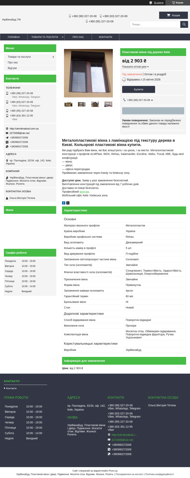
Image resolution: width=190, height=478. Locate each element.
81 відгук (158, 2)
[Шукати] (184, 24)
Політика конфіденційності (159, 474)
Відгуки (12, 68)
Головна (14, 37)
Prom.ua (113, 470)
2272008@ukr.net (19, 133)
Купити (138, 89)
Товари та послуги (44, 37)
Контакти (105, 37)
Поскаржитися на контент (129, 474)
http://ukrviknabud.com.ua (24, 128)
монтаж (84, 191)
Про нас (78, 37)
